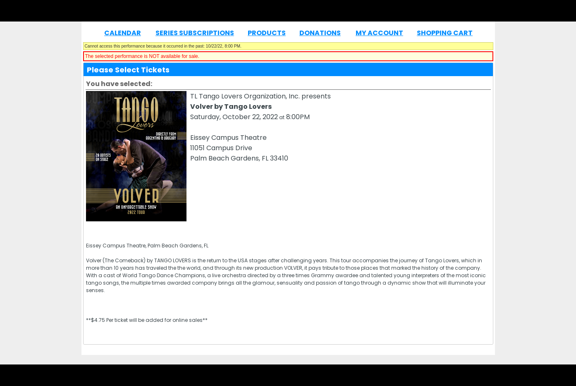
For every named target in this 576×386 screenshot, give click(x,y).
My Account (379, 33)
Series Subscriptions (194, 33)
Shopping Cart (445, 33)
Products (267, 33)
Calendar (122, 33)
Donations (320, 33)
